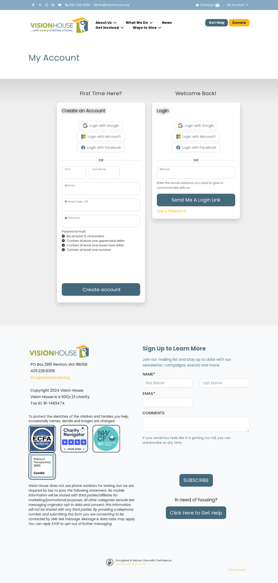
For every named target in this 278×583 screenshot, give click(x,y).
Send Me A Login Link (196, 200)
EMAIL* (149, 393)
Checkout (208, 5)
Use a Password (171, 211)
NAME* (149, 374)
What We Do (137, 22)
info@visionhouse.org (111, 5)
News (167, 22)
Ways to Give (145, 27)
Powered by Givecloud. (131, 564)
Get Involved (108, 27)
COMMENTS (153, 413)
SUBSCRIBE (196, 480)
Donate (239, 22)
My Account (238, 5)
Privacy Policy (237, 570)
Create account (101, 289)
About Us (104, 22)
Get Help (217, 22)
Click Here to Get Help (196, 512)
